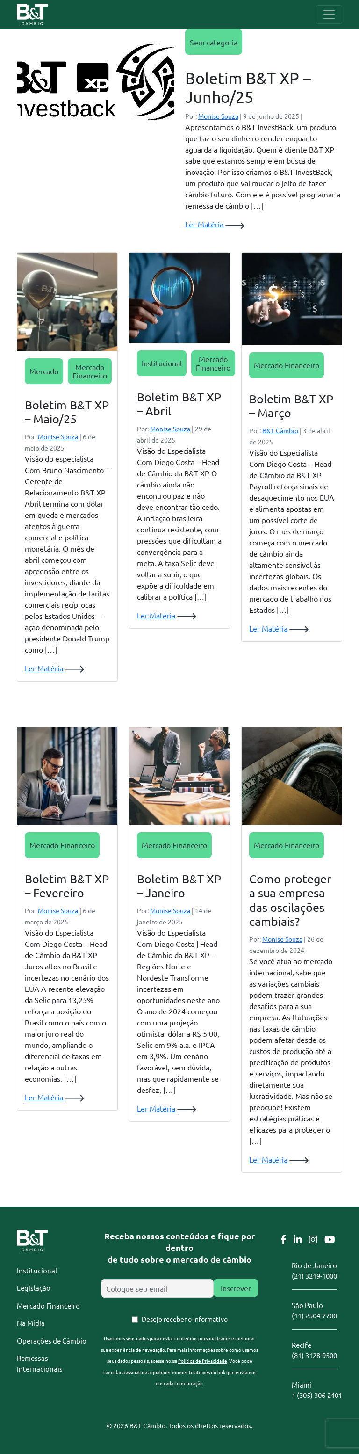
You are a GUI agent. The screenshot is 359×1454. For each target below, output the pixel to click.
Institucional (162, 363)
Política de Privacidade (202, 1360)
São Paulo (307, 1305)
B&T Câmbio (280, 430)
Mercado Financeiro (89, 371)
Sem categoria (213, 42)
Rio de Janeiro (314, 1265)
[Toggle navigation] (329, 14)
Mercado (43, 371)
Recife (301, 1344)
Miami (301, 1384)
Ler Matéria (214, 224)
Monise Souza (218, 116)
